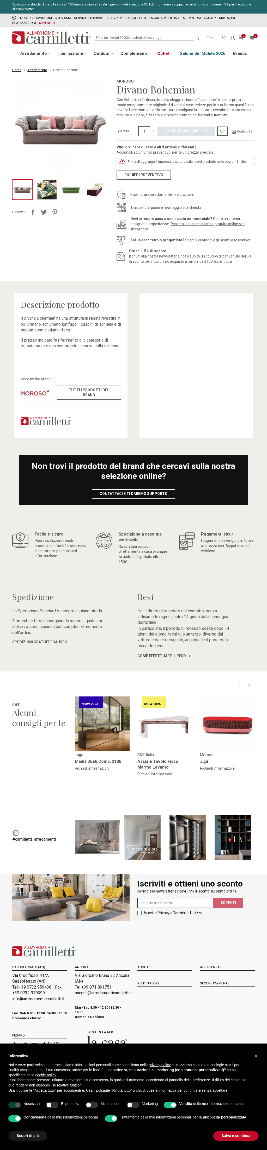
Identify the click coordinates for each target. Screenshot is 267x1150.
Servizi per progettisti (126, 18)
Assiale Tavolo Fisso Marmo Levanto (157, 764)
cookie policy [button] (45, 1075)
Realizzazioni (24, 23)
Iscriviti (228, 903)
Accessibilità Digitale (219, 1011)
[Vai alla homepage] (51, 37)
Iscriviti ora (223, 261)
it (208, 37)
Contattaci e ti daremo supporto (133, 494)
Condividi (32, 212)
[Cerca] (144, 38)
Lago (79, 754)
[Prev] (238, 686)
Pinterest (54, 212)
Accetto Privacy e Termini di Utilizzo (173, 913)
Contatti (47, 23)
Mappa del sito (151, 1011)
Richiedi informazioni (92, 768)
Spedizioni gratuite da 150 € (39, 642)
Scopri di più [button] (28, 1136)
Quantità (123, 131)
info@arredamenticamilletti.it (38, 998)
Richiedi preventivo (143, 175)
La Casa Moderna (164, 18)
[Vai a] (102, 723)
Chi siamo (63, 18)
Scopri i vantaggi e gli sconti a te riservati (218, 240)
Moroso (125, 81)
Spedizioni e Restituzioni (223, 996)
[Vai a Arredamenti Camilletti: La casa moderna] (101, 1042)
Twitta (43, 212)
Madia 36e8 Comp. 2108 (98, 761)
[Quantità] (144, 131)
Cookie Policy (212, 1004)
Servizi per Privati (89, 18)
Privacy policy (213, 975)
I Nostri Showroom (32, 18)
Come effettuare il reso (163, 656)
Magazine (227, 18)
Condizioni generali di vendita (227, 982)
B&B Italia (145, 754)
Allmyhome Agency (199, 18)
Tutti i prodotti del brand (89, 392)
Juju (204, 761)
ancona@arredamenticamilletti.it (102, 992)
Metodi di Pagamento (219, 989)
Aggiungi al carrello (186, 131)
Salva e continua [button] (236, 1136)
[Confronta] (242, 131)
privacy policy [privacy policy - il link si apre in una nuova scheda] (160, 1065)
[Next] (249, 686)
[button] (256, 1056)
